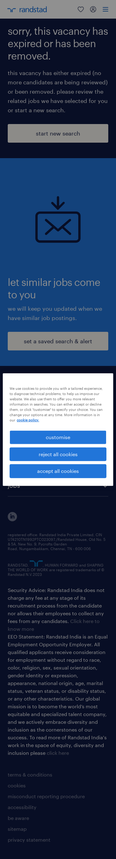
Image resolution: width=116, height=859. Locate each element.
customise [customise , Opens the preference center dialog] (58, 437)
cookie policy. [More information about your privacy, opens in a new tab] (28, 420)
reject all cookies (58, 454)
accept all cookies (58, 471)
